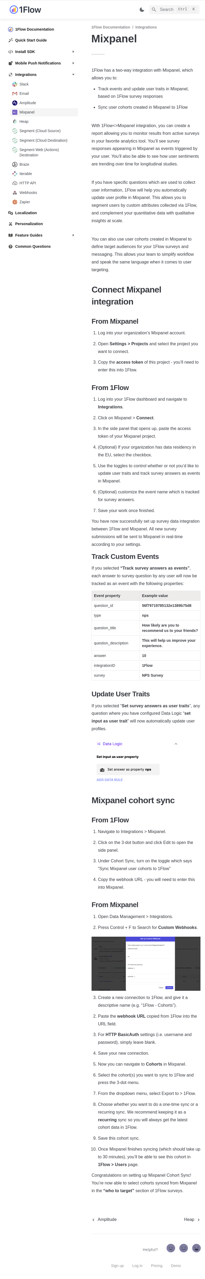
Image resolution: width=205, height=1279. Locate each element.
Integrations (146, 27)
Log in (137, 1266)
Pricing (157, 1266)
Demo (176, 1266)
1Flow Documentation (110, 27)
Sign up (117, 1266)
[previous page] (104, 1219)
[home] (45, 9)
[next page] (192, 1219)
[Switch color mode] (142, 9)
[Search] (174, 9)
